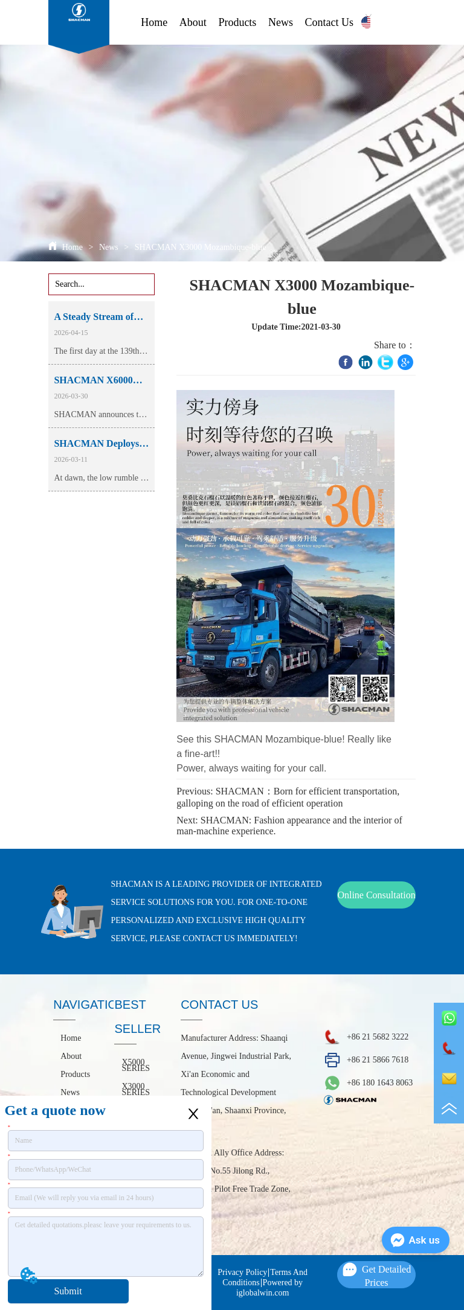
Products (237, 22)
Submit (68, 1291)
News (280, 22)
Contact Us (329, 22)
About (193, 22)
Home (154, 22)
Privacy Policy (242, 1272)
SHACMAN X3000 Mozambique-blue (199, 247)
